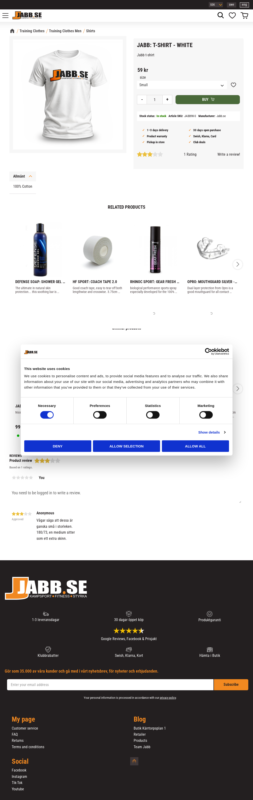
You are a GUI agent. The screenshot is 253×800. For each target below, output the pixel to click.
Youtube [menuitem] (18, 789)
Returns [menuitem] (18, 741)
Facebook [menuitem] (19, 770)
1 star (14, 477)
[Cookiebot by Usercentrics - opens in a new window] (208, 351)
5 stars (31, 477)
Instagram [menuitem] (19, 777)
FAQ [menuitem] (15, 734)
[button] (8, 15)
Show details (209, 432)
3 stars (22, 477)
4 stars (26, 477)
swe (231, 5)
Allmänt (19, 176)
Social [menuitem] (20, 761)
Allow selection (126, 446)
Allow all (195, 446)
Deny (58, 446)
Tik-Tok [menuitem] (17, 783)
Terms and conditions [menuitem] (28, 747)
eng (244, 5)
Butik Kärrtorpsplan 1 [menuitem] (150, 728)
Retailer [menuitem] (140, 734)
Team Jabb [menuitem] (142, 747)
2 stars (18, 477)
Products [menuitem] (140, 741)
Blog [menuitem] (140, 719)
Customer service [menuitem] (25, 728)
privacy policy (168, 697)
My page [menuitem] (23, 719)
